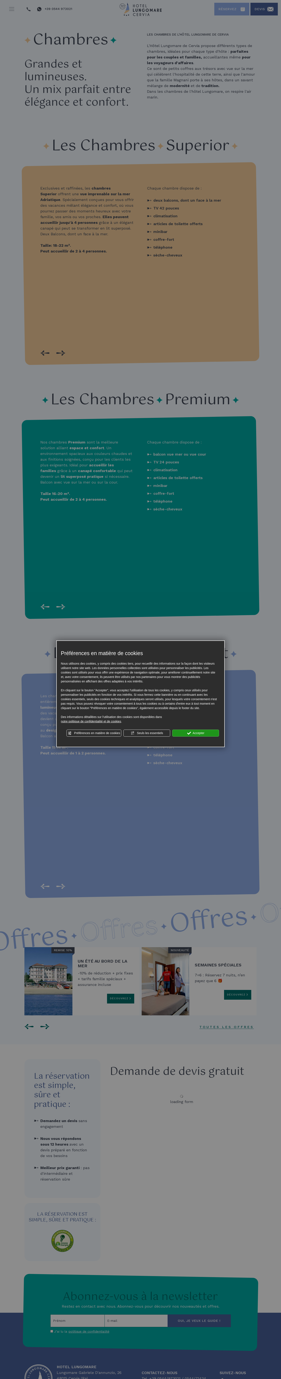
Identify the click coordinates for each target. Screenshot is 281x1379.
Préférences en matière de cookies (94, 733)
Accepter (195, 733)
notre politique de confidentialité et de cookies (91, 721)
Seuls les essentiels (147, 733)
